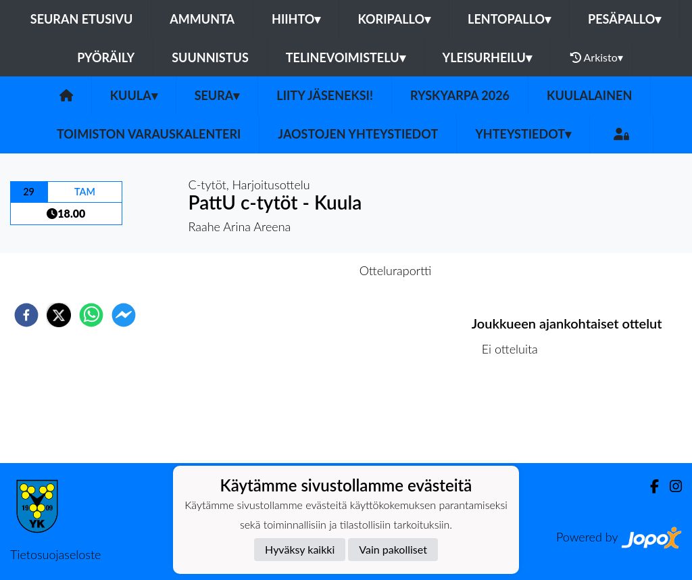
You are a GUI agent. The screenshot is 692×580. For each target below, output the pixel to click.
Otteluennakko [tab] (299, 270)
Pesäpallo (624, 18)
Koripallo (393, 18)
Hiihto (296, 18)
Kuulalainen (589, 95)
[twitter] (59, 315)
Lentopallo (509, 18)
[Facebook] (649, 486)
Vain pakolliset (393, 549)
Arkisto (596, 57)
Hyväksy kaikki (300, 549)
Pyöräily (105, 57)
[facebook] (26, 315)
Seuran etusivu (81, 18)
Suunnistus (210, 57)
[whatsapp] (91, 315)
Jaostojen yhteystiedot (358, 133)
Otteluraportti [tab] (396, 270)
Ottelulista (515, 417)
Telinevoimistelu (345, 57)
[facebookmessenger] (124, 315)
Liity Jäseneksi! (324, 95)
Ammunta (202, 18)
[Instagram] (670, 486)
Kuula (133, 95)
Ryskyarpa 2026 (460, 95)
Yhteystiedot (523, 133)
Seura (217, 95)
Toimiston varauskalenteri (149, 133)
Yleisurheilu (487, 57)
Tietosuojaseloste (55, 554)
